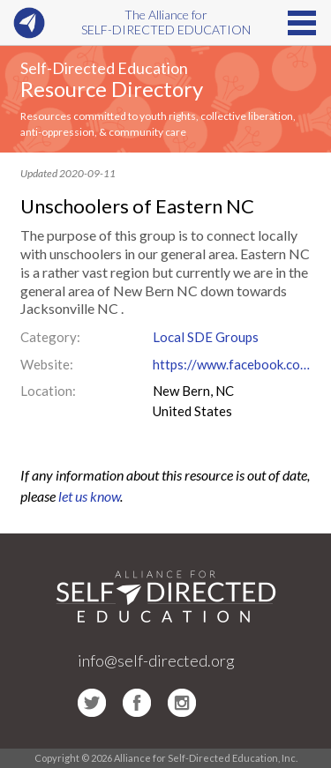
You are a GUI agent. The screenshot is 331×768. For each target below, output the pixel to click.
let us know (89, 496)
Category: (50, 337)
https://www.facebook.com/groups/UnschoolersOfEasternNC (232, 364)
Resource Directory (111, 88)
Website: (46, 364)
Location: (48, 391)
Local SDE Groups (206, 337)
